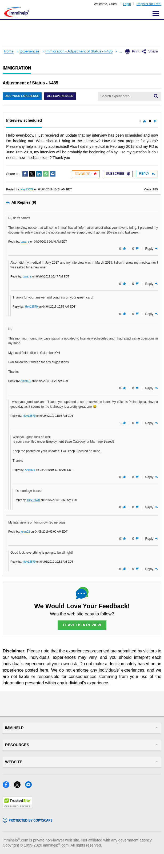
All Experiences (60, 95)
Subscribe (118, 173)
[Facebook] (8, 786)
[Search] (156, 96)
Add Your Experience (22, 95)
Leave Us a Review (82, 625)
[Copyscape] (27, 821)
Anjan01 (26, 380)
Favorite (86, 174)
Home (8, 51)
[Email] (30, 786)
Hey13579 (27, 189)
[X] (19, 786)
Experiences (29, 51)
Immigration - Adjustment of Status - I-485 (79, 51)
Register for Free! (149, 4)
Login (127, 4)
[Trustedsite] (17, 807)
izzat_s (25, 241)
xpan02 (25, 531)
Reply (147, 173)
